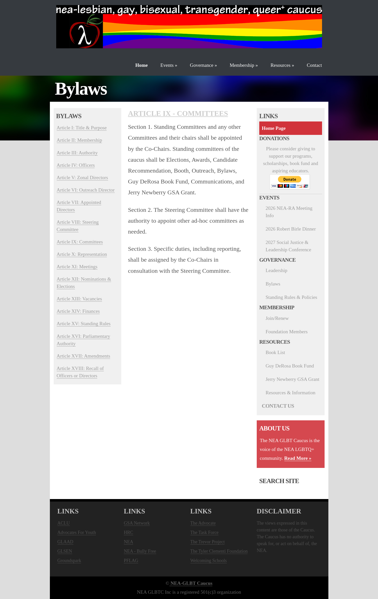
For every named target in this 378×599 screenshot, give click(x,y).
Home (141, 65)
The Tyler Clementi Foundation (219, 551)
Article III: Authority (77, 152)
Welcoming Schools (208, 560)
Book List (275, 352)
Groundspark (69, 560)
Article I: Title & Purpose (82, 127)
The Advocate (203, 523)
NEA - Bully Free (140, 551)
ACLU (63, 523)
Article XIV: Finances (78, 311)
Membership (244, 65)
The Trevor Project (207, 541)
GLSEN (64, 551)
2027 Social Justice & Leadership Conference (288, 246)
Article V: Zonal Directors (82, 177)
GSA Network (137, 523)
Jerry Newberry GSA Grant (292, 379)
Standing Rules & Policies (291, 297)
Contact (314, 65)
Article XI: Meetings (77, 266)
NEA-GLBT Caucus (190, 583)
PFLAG (131, 560)
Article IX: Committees (80, 241)
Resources (282, 65)
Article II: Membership (79, 140)
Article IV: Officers (76, 165)
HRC (128, 532)
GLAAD (65, 541)
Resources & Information (290, 392)
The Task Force (204, 532)
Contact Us (278, 406)
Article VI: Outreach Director (86, 190)
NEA (128, 541)
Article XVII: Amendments (83, 356)
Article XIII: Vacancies (79, 298)
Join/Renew (277, 318)
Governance (203, 65)
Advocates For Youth (76, 532)
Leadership (276, 270)
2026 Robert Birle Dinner (291, 229)
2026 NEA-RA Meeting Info (289, 211)
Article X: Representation (82, 254)
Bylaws (273, 283)
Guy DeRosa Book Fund (290, 365)
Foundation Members (287, 331)
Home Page (274, 128)
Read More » (297, 458)
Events (168, 65)
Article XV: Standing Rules (84, 323)
